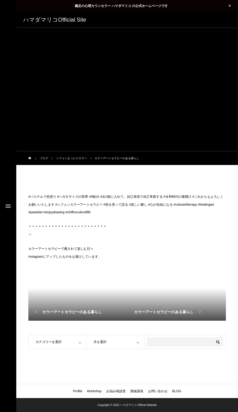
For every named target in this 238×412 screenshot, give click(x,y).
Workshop (94, 391)
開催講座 (136, 391)
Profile (77, 391)
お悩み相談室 (116, 391)
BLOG (176, 391)
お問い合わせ (158, 391)
